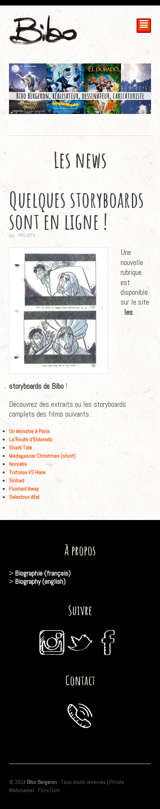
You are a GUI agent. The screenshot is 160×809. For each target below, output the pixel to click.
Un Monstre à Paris (29, 431)
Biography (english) (40, 581)
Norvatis (18, 464)
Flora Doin (49, 790)
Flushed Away (24, 488)
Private (116, 782)
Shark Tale (20, 447)
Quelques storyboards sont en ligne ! (76, 210)
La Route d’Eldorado (30, 439)
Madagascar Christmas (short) (42, 455)
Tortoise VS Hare (27, 472)
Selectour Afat (24, 496)
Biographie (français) (43, 573)
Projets (26, 235)
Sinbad (16, 480)
